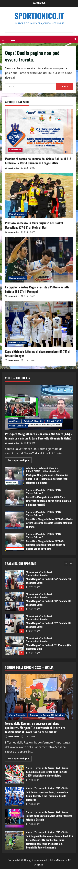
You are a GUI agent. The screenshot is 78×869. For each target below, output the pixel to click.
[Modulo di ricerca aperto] (75, 39)
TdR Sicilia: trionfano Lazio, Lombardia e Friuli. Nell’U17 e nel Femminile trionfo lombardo (14, 796)
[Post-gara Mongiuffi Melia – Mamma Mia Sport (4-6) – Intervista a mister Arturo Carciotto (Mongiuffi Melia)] (39, 407)
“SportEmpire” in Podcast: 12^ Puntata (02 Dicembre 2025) (14, 623)
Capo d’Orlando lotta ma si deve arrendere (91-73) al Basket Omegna (37, 353)
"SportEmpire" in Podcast (39, 572)
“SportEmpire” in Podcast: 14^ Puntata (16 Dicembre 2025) (14, 579)
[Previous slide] (66, 563)
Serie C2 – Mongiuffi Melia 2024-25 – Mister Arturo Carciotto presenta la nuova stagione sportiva (14, 520)
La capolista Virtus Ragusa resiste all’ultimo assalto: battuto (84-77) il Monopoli (37, 289)
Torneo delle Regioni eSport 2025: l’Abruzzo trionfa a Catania (14, 818)
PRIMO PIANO (54, 421)
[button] (4, 38)
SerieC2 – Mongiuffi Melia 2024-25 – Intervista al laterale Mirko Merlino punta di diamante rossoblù (14, 498)
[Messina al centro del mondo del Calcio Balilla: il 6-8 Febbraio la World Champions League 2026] (39, 131)
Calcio (29, 768)
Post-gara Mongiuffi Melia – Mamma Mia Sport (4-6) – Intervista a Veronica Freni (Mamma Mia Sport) (14, 476)
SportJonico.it (39, 15)
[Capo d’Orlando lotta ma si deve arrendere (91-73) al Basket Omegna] (39, 324)
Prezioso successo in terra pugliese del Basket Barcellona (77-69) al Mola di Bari (34, 225)
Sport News (15, 149)
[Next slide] (71, 563)
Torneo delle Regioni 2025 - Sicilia (46, 715)
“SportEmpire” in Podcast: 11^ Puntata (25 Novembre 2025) (14, 645)
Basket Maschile (17, 213)
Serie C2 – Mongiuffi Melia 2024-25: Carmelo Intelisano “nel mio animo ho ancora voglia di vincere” (14, 542)
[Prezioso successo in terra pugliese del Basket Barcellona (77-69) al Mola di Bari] (39, 195)
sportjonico (13, 167)
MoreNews (57, 860)
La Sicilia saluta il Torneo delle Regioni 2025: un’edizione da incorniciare (14, 774)
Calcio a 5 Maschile (33, 421)
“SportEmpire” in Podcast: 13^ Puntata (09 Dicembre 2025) (14, 601)
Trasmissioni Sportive (37, 575)
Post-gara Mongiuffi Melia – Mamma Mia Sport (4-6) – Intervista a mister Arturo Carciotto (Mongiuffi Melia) (38, 436)
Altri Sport (14, 421)
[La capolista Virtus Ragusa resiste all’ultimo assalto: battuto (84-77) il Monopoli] (39, 259)
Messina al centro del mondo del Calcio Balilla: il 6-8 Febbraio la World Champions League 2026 (38, 160)
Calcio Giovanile (17, 715)
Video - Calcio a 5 (17, 425)
